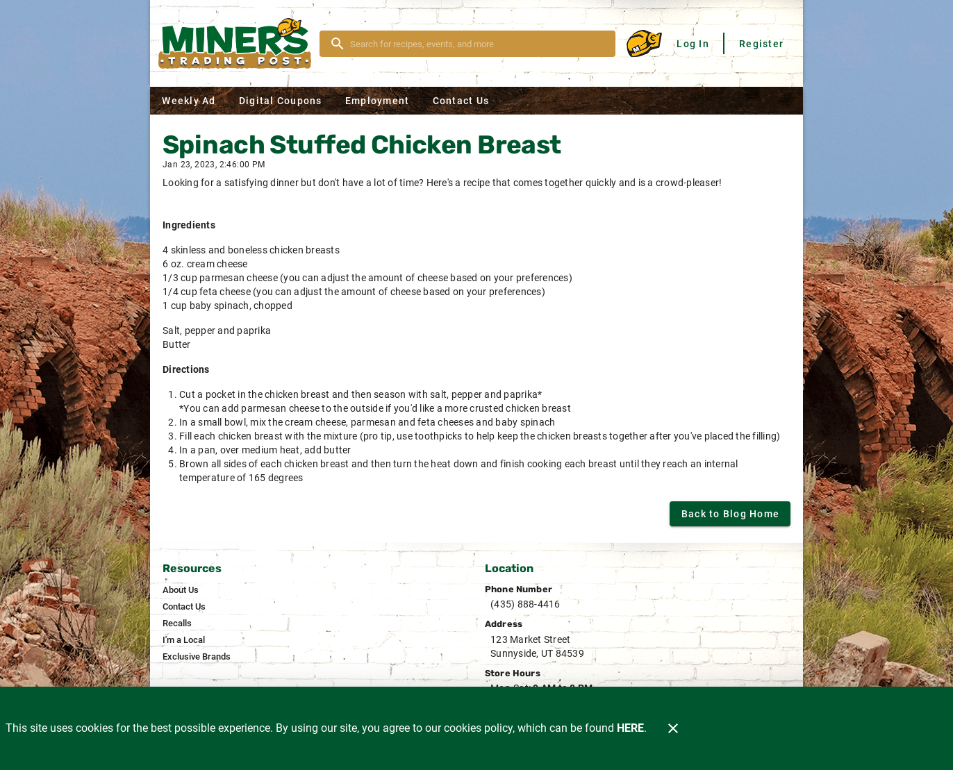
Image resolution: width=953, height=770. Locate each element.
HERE (630, 728)
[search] (477, 44)
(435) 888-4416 (525, 604)
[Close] (673, 728)
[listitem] (181, 590)
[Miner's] (239, 43)
